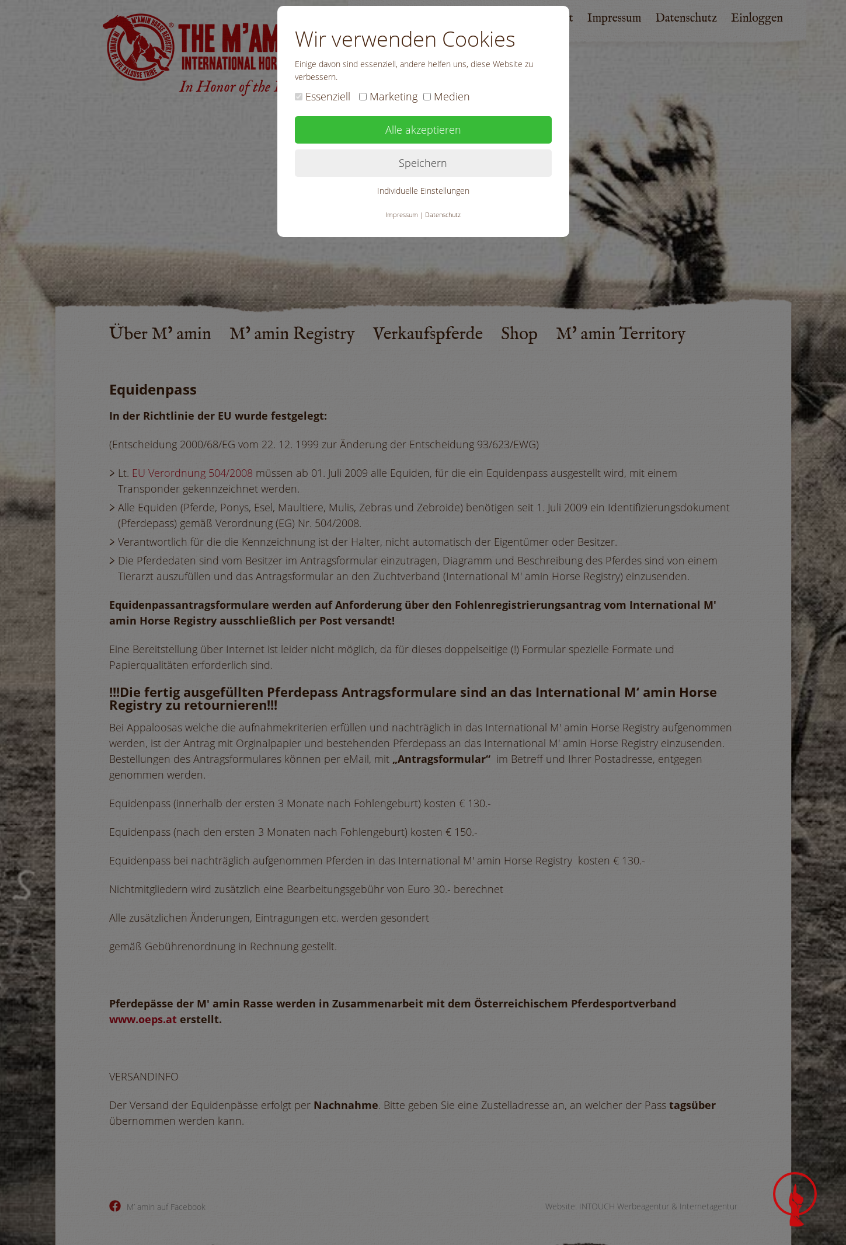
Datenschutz (443, 214)
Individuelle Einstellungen (423, 190)
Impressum (401, 214)
